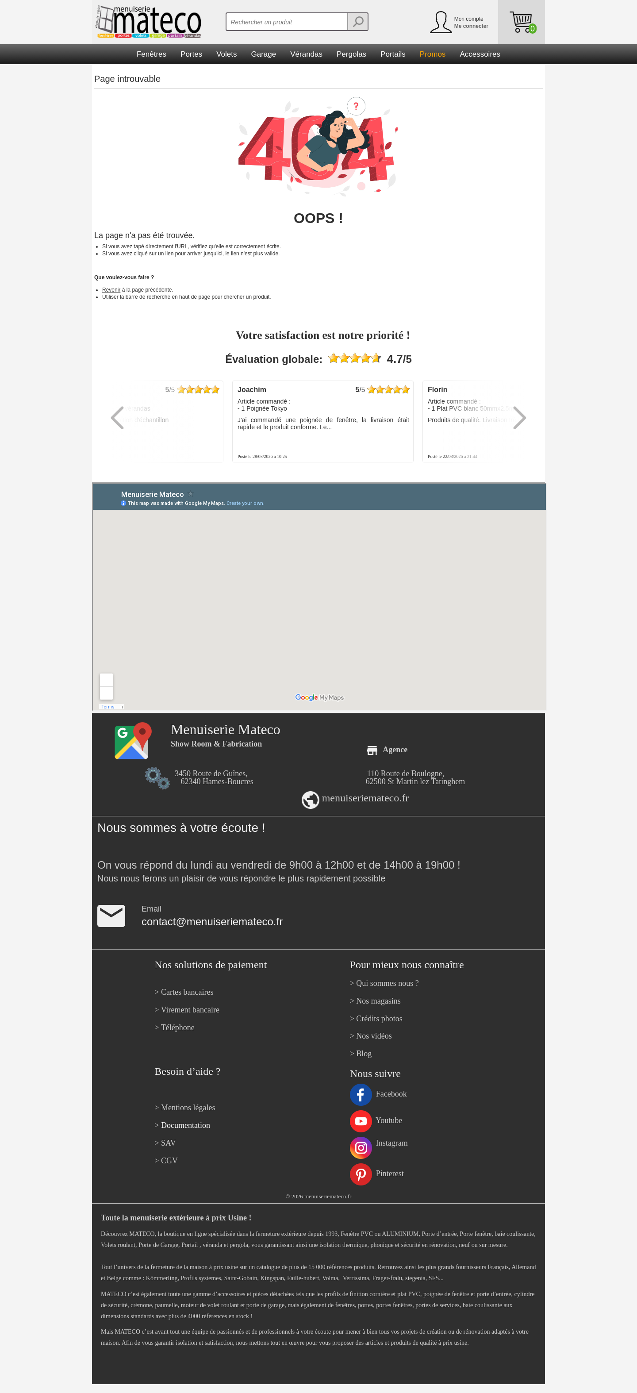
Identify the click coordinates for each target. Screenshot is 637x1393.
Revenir (111, 290)
